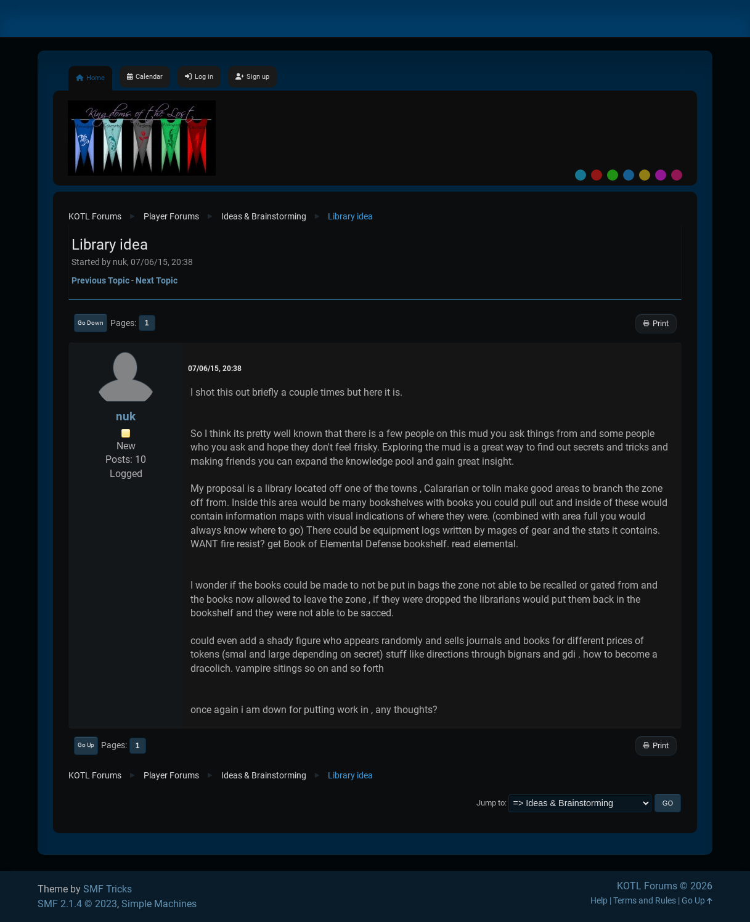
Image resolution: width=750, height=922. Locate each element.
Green (612, 175)
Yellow (644, 175)
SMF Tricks (107, 889)
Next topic (156, 280)
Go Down (91, 323)
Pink (676, 175)
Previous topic (100, 280)
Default (580, 175)
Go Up (86, 745)
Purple (660, 175)
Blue (628, 175)
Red (596, 175)
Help (599, 900)
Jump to (490, 802)
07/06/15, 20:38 (215, 368)
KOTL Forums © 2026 (664, 886)
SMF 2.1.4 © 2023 (77, 904)
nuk (126, 416)
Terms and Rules (644, 900)
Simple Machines (159, 904)
